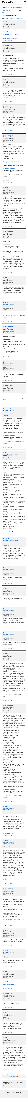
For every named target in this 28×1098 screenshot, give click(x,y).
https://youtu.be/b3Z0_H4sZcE (11, 34)
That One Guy (8, 303)
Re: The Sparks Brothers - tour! (10, 454)
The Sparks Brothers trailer (11, 161)
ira (5, 79)
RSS (18, 1076)
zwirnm (7, 277)
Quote (10, 40)
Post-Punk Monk (9, 135)
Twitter (20, 1092)
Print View (20, 18)
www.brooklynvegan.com (10, 984)
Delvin (6, 567)
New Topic (13, 18)
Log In (9, 7)
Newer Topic (6, 1074)
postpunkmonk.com (9, 168)
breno (6, 187)
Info (4, 464)
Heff (6, 452)
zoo (6, 21)
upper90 (7, 930)
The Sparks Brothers (8, 23)
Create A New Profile (17, 7)
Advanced (3, 12)
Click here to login (8, 1086)
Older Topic (13, 1074)
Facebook (18, 1092)
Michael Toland (6, 38)
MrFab (6, 106)
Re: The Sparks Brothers (8, 47)
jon (12, 38)
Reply (6, 40)
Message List (6, 18)
